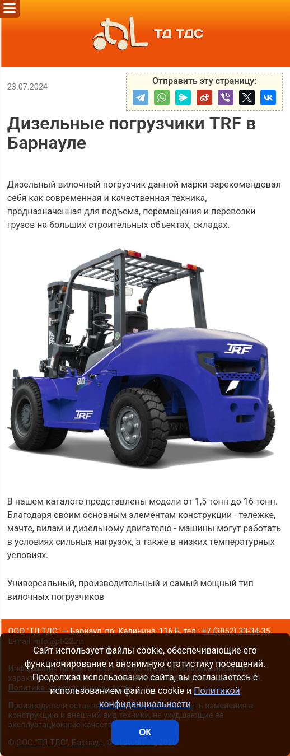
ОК (145, 732)
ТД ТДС (145, 33)
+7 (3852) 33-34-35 (236, 631)
